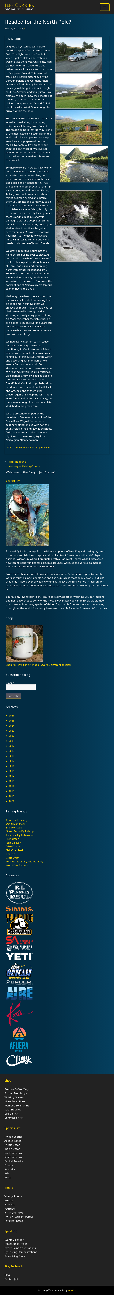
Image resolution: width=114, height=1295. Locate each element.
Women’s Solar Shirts (16, 1105)
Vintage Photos (13, 1196)
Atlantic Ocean (13, 1140)
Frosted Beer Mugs (15, 1093)
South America (13, 1157)
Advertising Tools (14, 1256)
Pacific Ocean (12, 1145)
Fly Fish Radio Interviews (18, 1216)
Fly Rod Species (13, 1136)
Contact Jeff (13, 481)
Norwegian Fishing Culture (24, 466)
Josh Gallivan (13, 842)
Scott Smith (12, 857)
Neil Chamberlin (15, 850)
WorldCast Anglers (17, 865)
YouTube (9, 1208)
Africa (7, 1177)
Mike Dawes (13, 846)
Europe (8, 1165)
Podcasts (9, 1204)
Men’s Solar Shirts (14, 1101)
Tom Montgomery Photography (24, 861)
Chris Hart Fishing (16, 820)
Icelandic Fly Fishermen (20, 835)
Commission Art (13, 1117)
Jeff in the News (13, 1212)
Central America (13, 1161)
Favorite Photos (13, 1220)
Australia (9, 1169)
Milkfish (72, 1290)
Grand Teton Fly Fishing (20, 831)
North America (13, 1153)
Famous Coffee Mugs (16, 1089)
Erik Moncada (14, 827)
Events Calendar (14, 1239)
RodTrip (10, 854)
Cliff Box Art (11, 1113)
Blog (7, 1275)
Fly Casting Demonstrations (20, 1252)
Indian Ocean (12, 1149)
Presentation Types (15, 1243)
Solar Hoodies (12, 1109)
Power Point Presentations (20, 1248)
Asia (6, 1173)
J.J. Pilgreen (12, 838)
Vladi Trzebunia (17, 461)
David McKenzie (15, 823)
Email (10, 682)
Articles (8, 1200)
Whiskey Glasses (14, 1097)
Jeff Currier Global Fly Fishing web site (28, 447)
